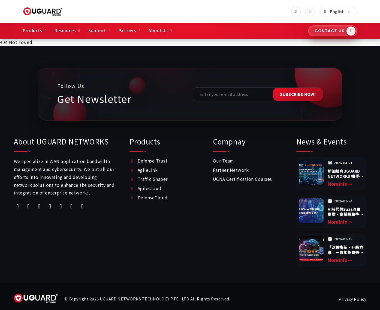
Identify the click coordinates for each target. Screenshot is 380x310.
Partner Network (231, 170)
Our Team (223, 160)
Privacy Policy (352, 299)
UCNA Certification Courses (242, 179)
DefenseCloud (153, 197)
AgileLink (148, 170)
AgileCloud (149, 188)
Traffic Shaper (153, 179)
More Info (340, 184)
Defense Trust (152, 160)
